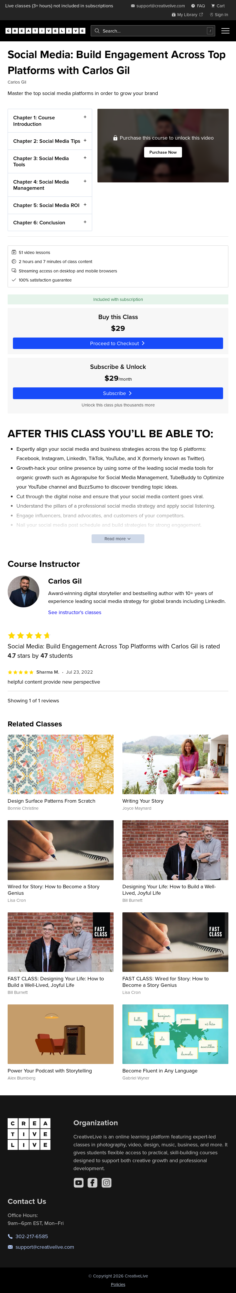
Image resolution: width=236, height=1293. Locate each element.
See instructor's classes (74, 612)
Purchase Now (162, 152)
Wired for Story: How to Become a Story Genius (54, 890)
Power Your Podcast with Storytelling (50, 1070)
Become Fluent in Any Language (160, 1070)
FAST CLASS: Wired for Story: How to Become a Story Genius (165, 982)
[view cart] (219, 6)
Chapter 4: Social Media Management (41, 185)
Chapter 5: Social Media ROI (46, 205)
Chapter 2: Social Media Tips (46, 141)
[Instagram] (106, 1182)
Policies (118, 1284)
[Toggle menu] (225, 31)
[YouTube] (78, 1182)
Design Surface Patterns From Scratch (51, 800)
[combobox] (153, 31)
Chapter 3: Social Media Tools (41, 161)
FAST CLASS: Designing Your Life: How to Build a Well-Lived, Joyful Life (56, 982)
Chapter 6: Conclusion (39, 222)
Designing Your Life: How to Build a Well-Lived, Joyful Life (169, 890)
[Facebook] (92, 1182)
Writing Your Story (142, 800)
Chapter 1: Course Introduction (34, 121)
